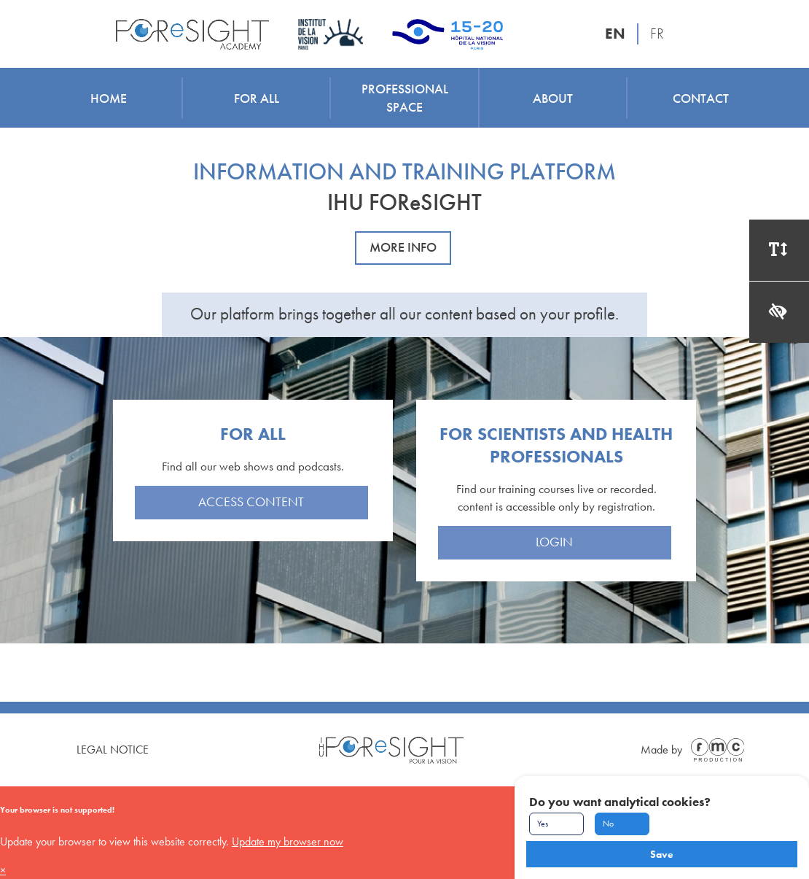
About (553, 98)
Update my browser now (287, 841)
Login (554, 542)
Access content (251, 502)
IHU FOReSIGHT (404, 202)
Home (108, 98)
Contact (701, 98)
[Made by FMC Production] (715, 750)
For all (256, 98)
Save (661, 854)
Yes (542, 823)
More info (403, 247)
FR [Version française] (657, 33)
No (608, 823)
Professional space (404, 97)
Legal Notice (113, 749)
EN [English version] (615, 33)
